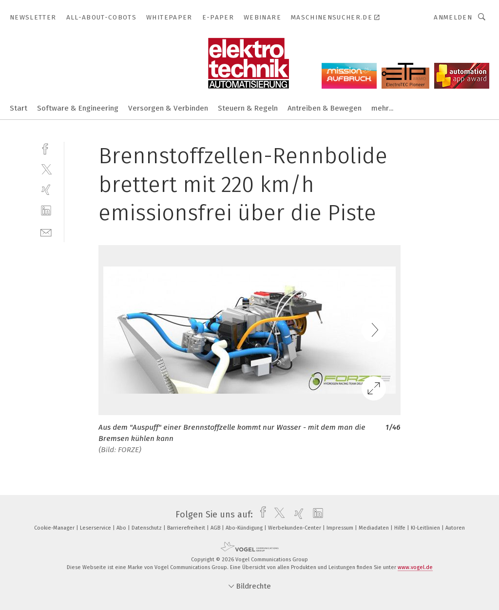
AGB (216, 528)
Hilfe (400, 528)
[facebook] (46, 148)
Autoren (455, 528)
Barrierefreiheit (187, 528)
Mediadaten (374, 528)
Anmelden (453, 17)
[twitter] (46, 169)
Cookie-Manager (55, 528)
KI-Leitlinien (426, 528)
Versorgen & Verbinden (168, 108)
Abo (122, 528)
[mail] (46, 232)
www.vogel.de (415, 567)
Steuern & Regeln (248, 108)
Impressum (340, 528)
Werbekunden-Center (295, 528)
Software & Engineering (77, 108)
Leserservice (96, 528)
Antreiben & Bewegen (325, 108)
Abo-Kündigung (245, 528)
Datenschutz (147, 528)
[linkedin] (46, 211)
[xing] (46, 190)
